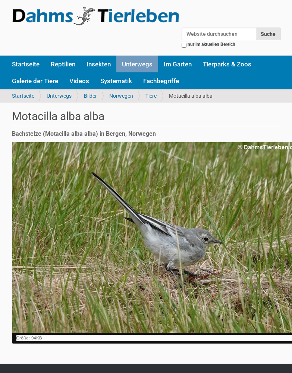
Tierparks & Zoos (227, 64)
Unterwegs (137, 64)
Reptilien (63, 64)
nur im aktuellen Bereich (211, 44)
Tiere (151, 96)
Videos (79, 81)
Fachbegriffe (161, 81)
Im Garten (178, 64)
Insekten (99, 64)
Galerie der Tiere (35, 81)
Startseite (26, 64)
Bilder (90, 96)
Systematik (116, 81)
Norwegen (121, 96)
